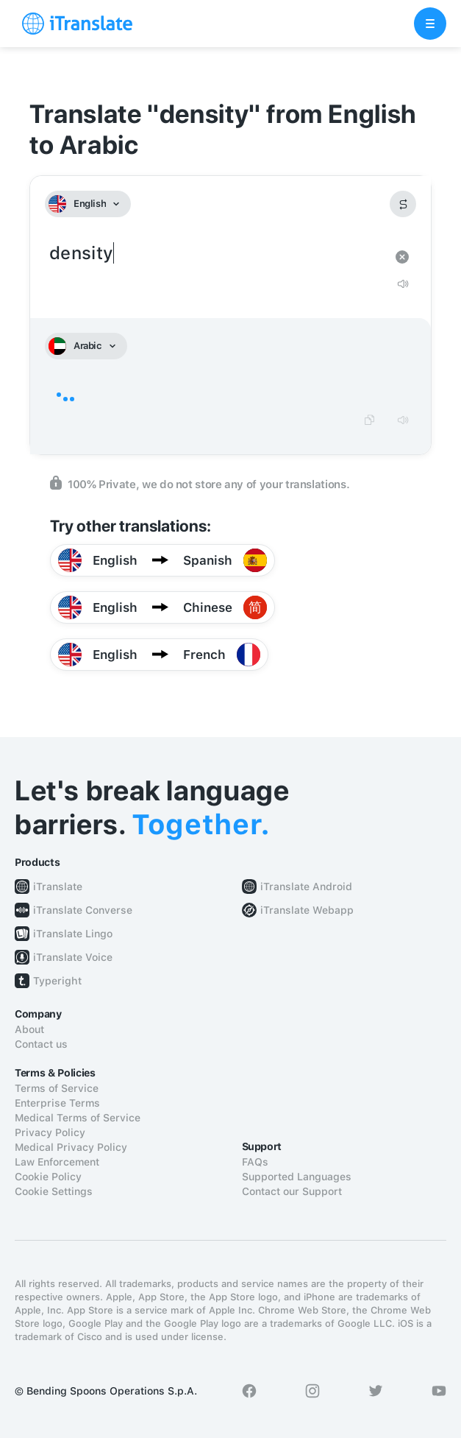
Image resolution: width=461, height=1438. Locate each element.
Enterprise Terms (57, 1103)
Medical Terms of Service (77, 1118)
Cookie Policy (48, 1177)
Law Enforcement (57, 1162)
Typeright (57, 981)
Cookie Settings (54, 1191)
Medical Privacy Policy (71, 1147)
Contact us (41, 1044)
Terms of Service (57, 1088)
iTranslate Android (306, 886)
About (29, 1029)
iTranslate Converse (82, 910)
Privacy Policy (50, 1132)
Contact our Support (292, 1191)
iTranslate (57, 886)
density (216, 253)
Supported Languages (296, 1177)
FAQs (255, 1162)
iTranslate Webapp (307, 910)
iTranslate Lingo (72, 934)
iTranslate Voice (72, 957)
